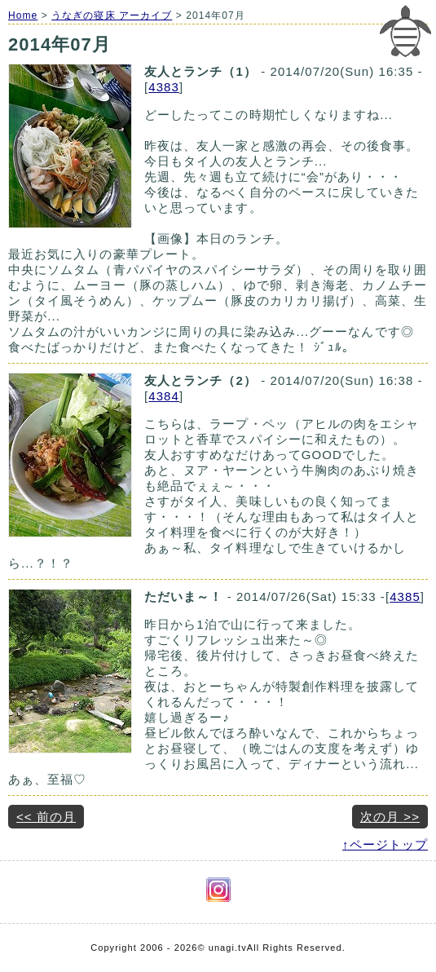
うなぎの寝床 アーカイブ (111, 15)
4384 (163, 396)
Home (22, 15)
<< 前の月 (46, 817)
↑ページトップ (385, 844)
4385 (405, 596)
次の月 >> (390, 817)
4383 (163, 87)
